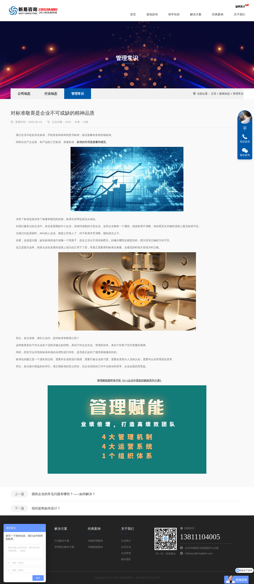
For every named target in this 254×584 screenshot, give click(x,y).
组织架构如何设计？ (46, 508)
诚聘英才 (240, 6)
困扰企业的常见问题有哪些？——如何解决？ (63, 494)
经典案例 (217, 14)
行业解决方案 (62, 540)
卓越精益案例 (95, 546)
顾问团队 (126, 559)
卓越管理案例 (95, 540)
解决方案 (195, 14)
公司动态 (24, 93)
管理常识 (77, 93)
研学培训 (174, 14)
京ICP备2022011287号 (148, 577)
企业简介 (126, 540)
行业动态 (50, 93)
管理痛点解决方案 (64, 546)
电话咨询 (245, 141)
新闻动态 (224, 93)
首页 (133, 14)
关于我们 (239, 14)
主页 (213, 93)
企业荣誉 (126, 553)
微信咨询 (245, 155)
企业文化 (126, 546)
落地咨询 (152, 14)
